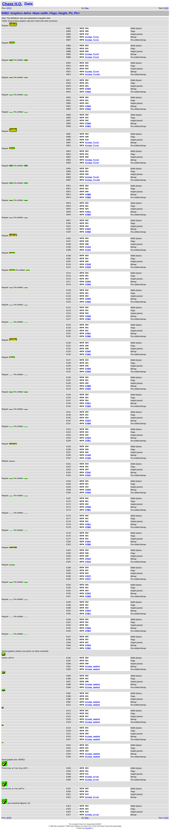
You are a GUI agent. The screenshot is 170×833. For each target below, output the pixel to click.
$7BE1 (88, 441)
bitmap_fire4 (92, 160)
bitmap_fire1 (92, 37)
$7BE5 (88, 631)
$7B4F (88, 472)
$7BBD (88, 194)
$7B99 (88, 106)
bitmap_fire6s (92, 180)
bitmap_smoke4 (92, 719)
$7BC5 (88, 229)
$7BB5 (88, 336)
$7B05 (88, 351)
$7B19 (88, 559)
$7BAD (88, 109)
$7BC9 (88, 438)
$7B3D (88, 264)
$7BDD (88, 232)
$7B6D (88, 369)
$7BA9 (88, 92)
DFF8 (9, 8)
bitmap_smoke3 (92, 702)
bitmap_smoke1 (92, 666)
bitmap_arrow (92, 777)
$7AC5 (88, 247)
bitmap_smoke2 (92, 684)
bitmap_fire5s (92, 74)
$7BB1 (88, 126)
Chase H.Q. (12, 4)
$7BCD (88, 628)
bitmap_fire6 (92, 177)
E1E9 (166, 8)
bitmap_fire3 (92, 54)
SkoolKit (88, 828)
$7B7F (88, 576)
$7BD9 (88, 214)
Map (87, 8)
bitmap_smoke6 (92, 754)
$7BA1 (88, 333)
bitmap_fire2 (92, 142)
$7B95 (88, 89)
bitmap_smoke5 (92, 736)
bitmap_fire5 (92, 71)
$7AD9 (88, 455)
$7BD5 (88, 197)
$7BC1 (88, 212)
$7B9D (88, 123)
